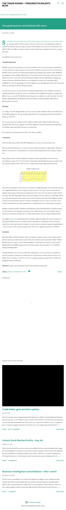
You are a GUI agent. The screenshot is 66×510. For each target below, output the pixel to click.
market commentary (14, 272)
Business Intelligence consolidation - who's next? (29, 471)
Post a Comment (14, 429)
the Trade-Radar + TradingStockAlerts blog (26, 4)
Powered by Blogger (33, 502)
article (14, 219)
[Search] (58, 3)
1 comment (12, 491)
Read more (60, 429)
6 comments (12, 460)
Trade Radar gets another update (20, 409)
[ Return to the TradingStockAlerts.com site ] (13, 15)
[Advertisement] (33, 341)
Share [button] (59, 272)
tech (24, 272)
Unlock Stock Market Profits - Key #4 (22, 440)
